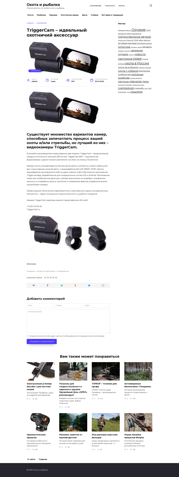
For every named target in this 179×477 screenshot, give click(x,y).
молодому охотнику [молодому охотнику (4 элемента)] (124, 51)
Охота (30, 15)
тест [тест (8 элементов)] (150, 88)
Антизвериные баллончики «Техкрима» (137, 385)
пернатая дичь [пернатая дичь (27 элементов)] (139, 81)
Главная (43, 459)
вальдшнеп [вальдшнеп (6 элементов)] (122, 34)
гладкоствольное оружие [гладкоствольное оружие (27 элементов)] (134, 36)
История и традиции (112, 15)
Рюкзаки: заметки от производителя (70, 436)
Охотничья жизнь (70, 15)
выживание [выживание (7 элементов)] (136, 34)
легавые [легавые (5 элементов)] (134, 47)
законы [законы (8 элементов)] (147, 40)
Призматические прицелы (36, 436)
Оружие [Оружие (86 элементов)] (139, 30)
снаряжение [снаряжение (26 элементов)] (126, 88)
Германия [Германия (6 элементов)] (121, 30)
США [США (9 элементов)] (148, 30)
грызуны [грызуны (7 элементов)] (129, 40)
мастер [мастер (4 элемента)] (139, 47)
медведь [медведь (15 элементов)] (147, 47)
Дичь (84, 15)
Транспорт (110, 6)
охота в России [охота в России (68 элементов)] (137, 63)
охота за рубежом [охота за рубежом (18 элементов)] (128, 67)
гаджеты (31, 271)
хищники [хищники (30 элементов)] (136, 91)
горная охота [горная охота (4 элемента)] (122, 40)
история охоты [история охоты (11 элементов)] (144, 43)
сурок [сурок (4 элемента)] (146, 88)
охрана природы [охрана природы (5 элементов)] (136, 78)
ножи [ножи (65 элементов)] (137, 58)
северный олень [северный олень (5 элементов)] (138, 85)
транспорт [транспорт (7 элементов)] (122, 92)
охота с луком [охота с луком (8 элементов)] (145, 68)
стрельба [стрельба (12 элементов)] (139, 88)
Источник (31, 264)
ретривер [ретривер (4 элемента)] (129, 85)
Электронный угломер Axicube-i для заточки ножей (39, 386)
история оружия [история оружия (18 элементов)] (127, 43)
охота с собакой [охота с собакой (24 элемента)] (128, 70)
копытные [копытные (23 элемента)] (124, 46)
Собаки (94, 15)
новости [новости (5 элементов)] (131, 54)
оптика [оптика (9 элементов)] (121, 64)
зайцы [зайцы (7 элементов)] (140, 40)
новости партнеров (46, 271)
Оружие (53, 15)
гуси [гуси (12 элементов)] (136, 40)
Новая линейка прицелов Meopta (134, 436)
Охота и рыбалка (43, 4)
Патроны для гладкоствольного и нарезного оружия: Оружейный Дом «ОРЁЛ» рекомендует (73, 389)
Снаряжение (95, 6)
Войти (122, 6)
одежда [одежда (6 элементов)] (145, 59)
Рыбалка (41, 15)
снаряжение (63, 271)
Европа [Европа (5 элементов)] (128, 30)
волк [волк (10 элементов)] (129, 33)
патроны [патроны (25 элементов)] (123, 81)
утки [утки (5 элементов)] (128, 92)
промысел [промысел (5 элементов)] (121, 85)
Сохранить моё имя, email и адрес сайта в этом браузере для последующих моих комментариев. (67, 336)
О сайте (31, 459)
